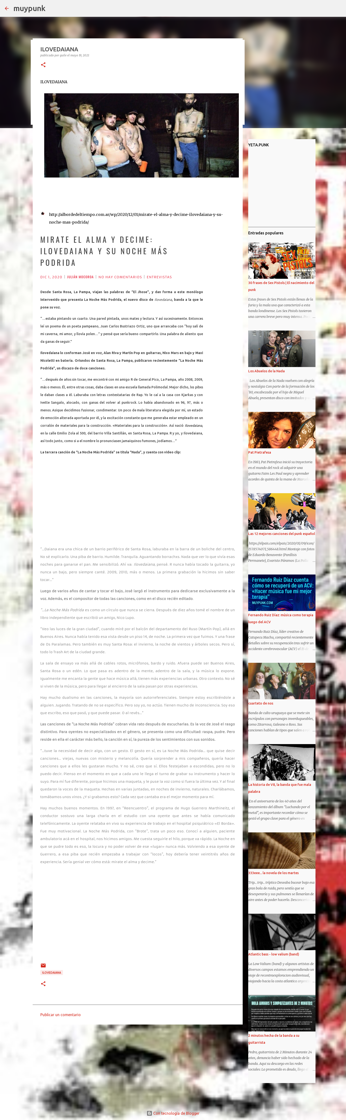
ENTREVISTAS (159, 277)
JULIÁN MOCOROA (80, 276)
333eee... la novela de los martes (273, 873)
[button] (43, 65)
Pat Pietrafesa (259, 452)
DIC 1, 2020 (51, 277)
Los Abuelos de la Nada (266, 371)
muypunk (29, 8)
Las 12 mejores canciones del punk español (281, 534)
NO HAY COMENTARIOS (120, 277)
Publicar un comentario (60, 1015)
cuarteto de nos (260, 703)
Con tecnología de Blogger (173, 1113)
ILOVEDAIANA (51, 972)
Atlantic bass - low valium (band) (273, 954)
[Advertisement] (138, 1065)
